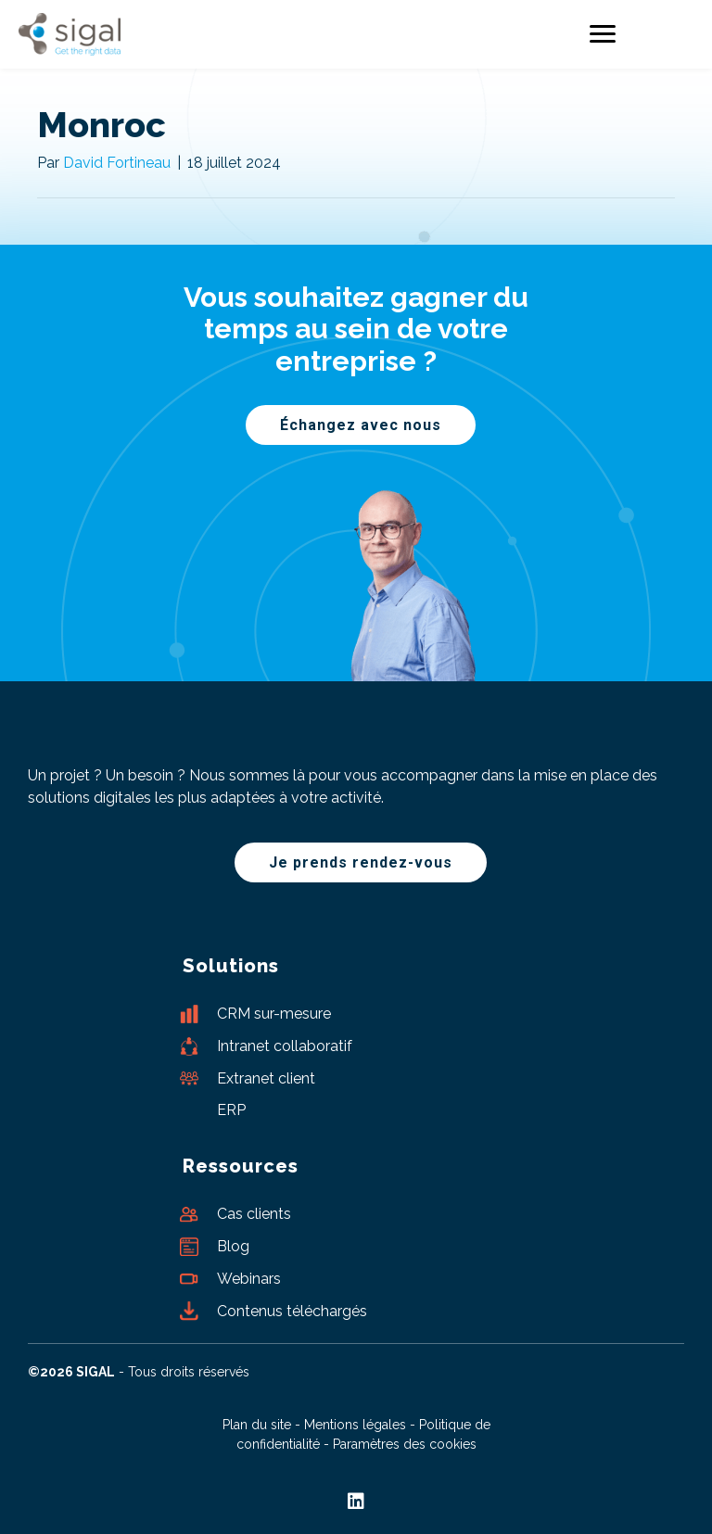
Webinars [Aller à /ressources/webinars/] (249, 1278)
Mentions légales (355, 1424)
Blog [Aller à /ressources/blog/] (233, 1246)
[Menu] (602, 34)
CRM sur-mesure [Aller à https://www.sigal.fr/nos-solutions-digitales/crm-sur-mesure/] (274, 1013)
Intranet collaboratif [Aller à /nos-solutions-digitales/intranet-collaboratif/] (284, 1046)
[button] (361, 425)
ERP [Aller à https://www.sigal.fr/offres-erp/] (231, 1110)
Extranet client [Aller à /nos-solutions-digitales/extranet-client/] (266, 1078)
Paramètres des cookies (405, 1444)
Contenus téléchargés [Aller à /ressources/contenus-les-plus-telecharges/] (292, 1311)
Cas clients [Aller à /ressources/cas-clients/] (254, 1214)
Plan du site (256, 1424)
